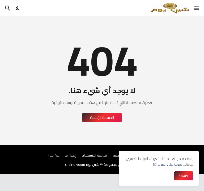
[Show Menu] (196, 8)
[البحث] (7, 8)
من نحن (54, 155)
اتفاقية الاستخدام (95, 155)
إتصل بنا (70, 155)
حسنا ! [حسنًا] (183, 175)
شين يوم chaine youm (82, 164)
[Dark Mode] (17, 8)
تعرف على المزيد (170, 164)
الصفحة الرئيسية (102, 117)
